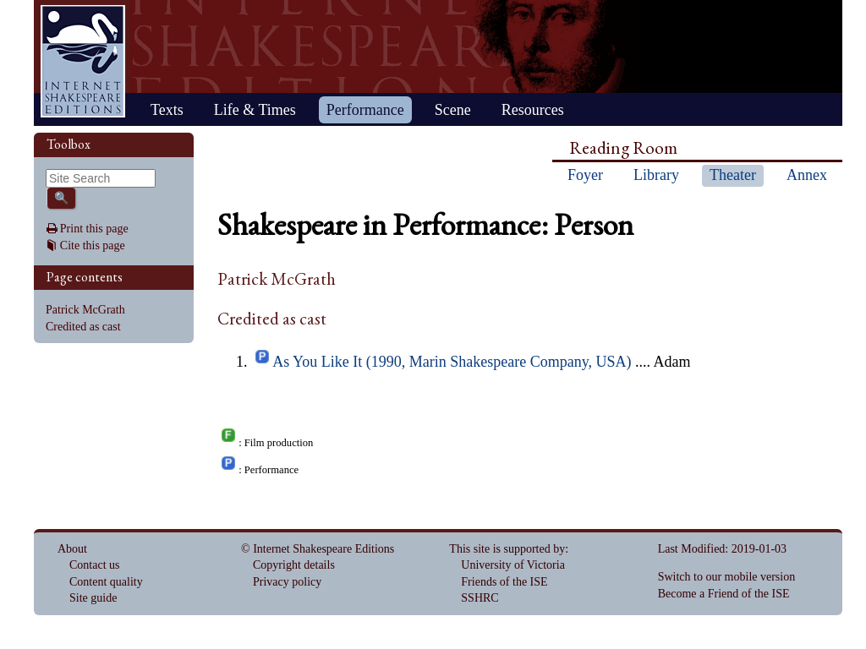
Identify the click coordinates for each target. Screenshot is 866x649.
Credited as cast (83, 326)
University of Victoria (513, 565)
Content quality (106, 581)
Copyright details (294, 565)
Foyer (585, 174)
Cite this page (92, 245)
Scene (453, 109)
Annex (807, 174)
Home (83, 61)
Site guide (93, 598)
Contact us (94, 565)
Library (656, 174)
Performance (365, 109)
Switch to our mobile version (727, 576)
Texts (167, 109)
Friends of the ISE (504, 581)
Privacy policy (287, 581)
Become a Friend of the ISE (724, 593)
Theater (733, 174)
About (72, 549)
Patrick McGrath (85, 309)
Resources (533, 109)
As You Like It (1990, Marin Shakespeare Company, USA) (451, 361)
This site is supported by (507, 549)
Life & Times (255, 109)
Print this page (94, 228)
